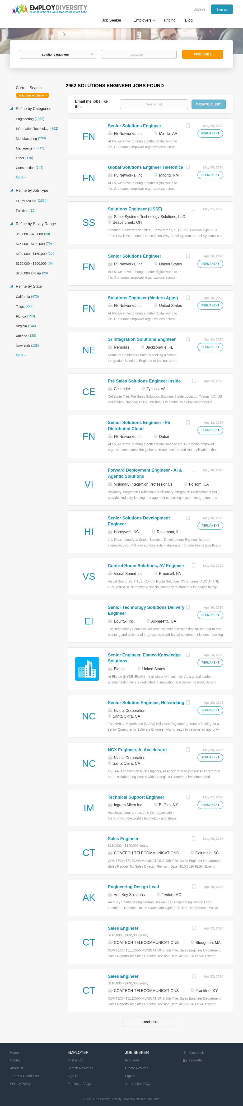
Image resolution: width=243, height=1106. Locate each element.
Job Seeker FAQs (138, 1084)
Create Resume (136, 1068)
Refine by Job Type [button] (31, 190)
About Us (17, 1068)
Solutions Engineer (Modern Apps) (143, 298)
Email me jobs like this (91, 104)
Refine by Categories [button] (33, 109)
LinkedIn (195, 1060)
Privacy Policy (20, 1084)
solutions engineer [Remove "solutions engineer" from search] (31, 95)
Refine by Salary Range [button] (35, 224)
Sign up (222, 9)
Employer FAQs (79, 1084)
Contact (15, 1060)
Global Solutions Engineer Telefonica (145, 167)
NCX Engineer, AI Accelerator (137, 749)
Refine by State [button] (28, 286)
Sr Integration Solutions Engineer (142, 339)
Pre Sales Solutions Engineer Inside (144, 381)
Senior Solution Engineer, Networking (146, 702)
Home (14, 1053)
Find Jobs (203, 54)
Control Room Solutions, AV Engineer (146, 565)
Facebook (196, 1053)
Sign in (199, 9)
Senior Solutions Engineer (134, 125)
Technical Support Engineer (136, 797)
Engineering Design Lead (133, 886)
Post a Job (75, 1060)
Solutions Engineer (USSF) (135, 209)
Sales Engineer (123, 838)
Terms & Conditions (24, 1076)
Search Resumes (80, 1068)
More (19, 177)
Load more (150, 1022)
